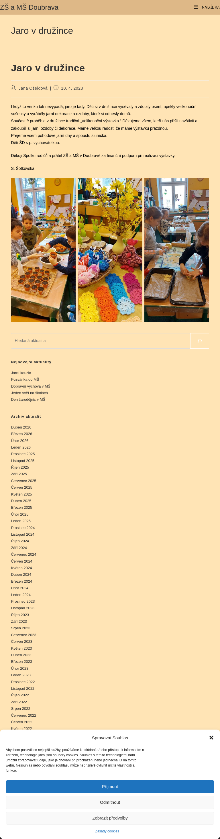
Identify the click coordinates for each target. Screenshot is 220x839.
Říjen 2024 (20, 541)
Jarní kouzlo (21, 373)
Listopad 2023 (22, 608)
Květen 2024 (21, 568)
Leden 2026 (21, 447)
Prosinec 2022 (23, 682)
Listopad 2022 (22, 688)
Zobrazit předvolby (109, 818)
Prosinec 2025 (23, 454)
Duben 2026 (21, 427)
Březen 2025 (21, 507)
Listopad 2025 (22, 461)
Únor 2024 (19, 588)
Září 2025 (19, 474)
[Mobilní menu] (207, 7)
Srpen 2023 (20, 628)
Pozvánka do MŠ (25, 379)
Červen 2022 (21, 722)
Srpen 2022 (20, 708)
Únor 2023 (19, 668)
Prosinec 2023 (23, 601)
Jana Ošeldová (33, 88)
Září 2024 (19, 548)
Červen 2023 (21, 641)
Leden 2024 (21, 595)
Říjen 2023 (20, 615)
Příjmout (110, 786)
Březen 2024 (21, 581)
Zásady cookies (107, 831)
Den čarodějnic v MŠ (28, 399)
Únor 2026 (19, 441)
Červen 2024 (21, 561)
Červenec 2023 (23, 635)
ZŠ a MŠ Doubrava (29, 7)
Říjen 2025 (20, 467)
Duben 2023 (21, 655)
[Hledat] (199, 341)
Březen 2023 (21, 661)
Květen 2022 (21, 728)
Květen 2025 (21, 494)
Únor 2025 (19, 514)
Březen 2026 (21, 434)
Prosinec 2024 (23, 528)
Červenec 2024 (23, 554)
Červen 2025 (21, 487)
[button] (211, 737)
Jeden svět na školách (29, 393)
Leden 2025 (21, 521)
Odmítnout (110, 802)
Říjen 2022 (20, 695)
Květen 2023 (21, 648)
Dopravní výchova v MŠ (30, 386)
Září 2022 (19, 702)
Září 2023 (19, 621)
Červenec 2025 (23, 481)
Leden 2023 (21, 675)
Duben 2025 (21, 501)
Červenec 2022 (23, 715)
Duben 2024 (21, 574)
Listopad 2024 (22, 534)
